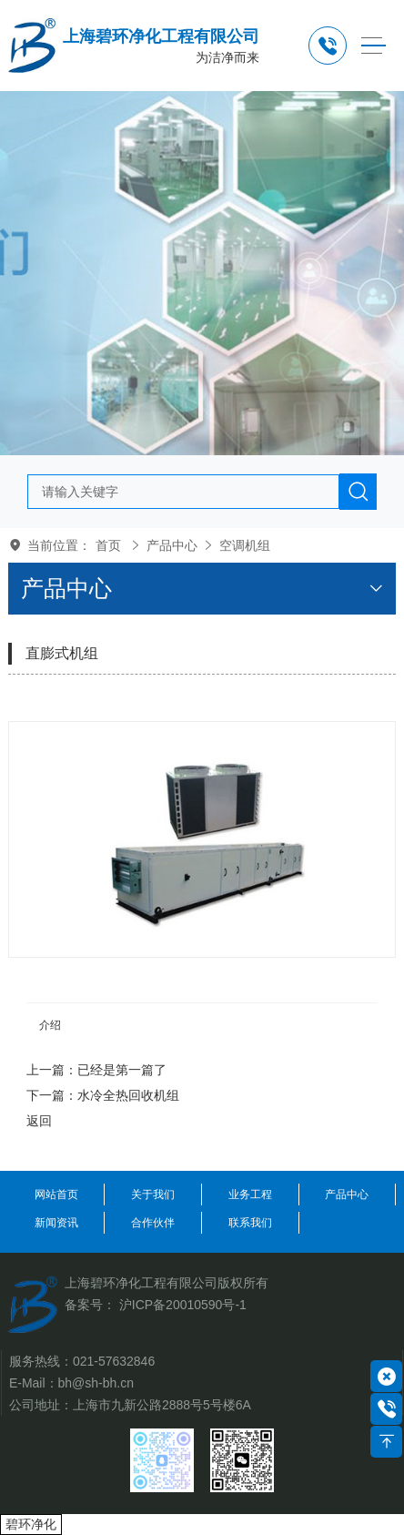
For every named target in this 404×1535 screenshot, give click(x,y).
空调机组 (244, 545)
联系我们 (250, 1222)
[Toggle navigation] (373, 46)
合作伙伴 (153, 1222)
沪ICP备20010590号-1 (183, 1304)
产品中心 (171, 545)
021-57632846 (114, 1361)
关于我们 (153, 1194)
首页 (108, 545)
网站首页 (56, 1194)
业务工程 (250, 1194)
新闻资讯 (56, 1222)
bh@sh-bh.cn (96, 1383)
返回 (39, 1120)
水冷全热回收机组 (128, 1095)
